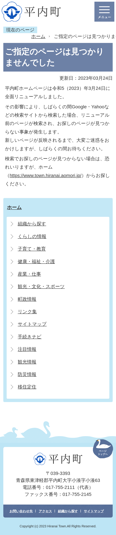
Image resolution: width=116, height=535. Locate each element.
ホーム (38, 36)
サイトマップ (94, 511)
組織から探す (68, 511)
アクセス (45, 511)
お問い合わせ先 (21, 511)
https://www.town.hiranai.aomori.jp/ (45, 175)
